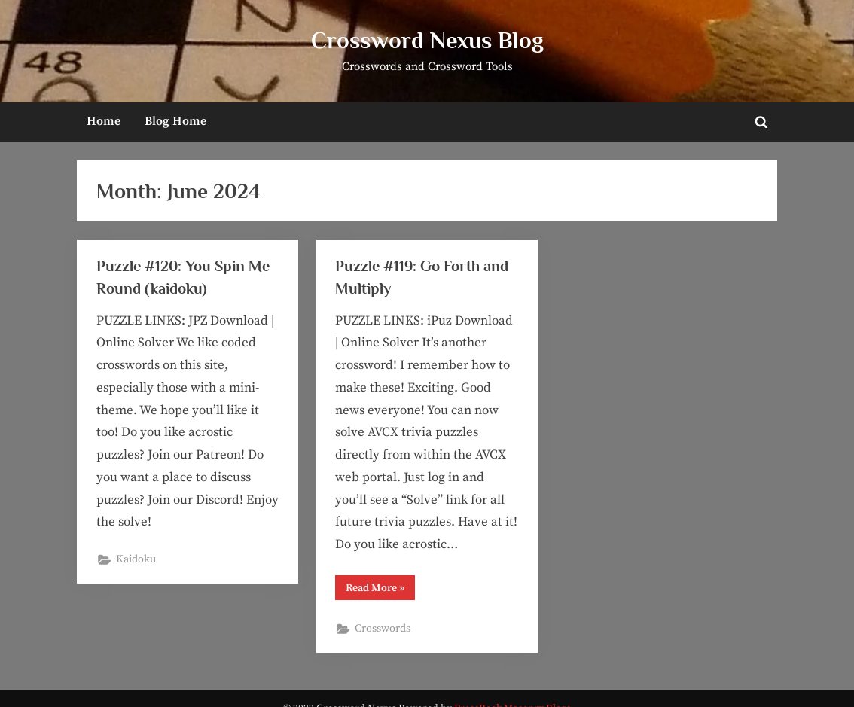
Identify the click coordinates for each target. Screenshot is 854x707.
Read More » (380, 590)
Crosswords (382, 628)
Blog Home (175, 121)
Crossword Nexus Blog (427, 40)
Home (103, 121)
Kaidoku (136, 559)
